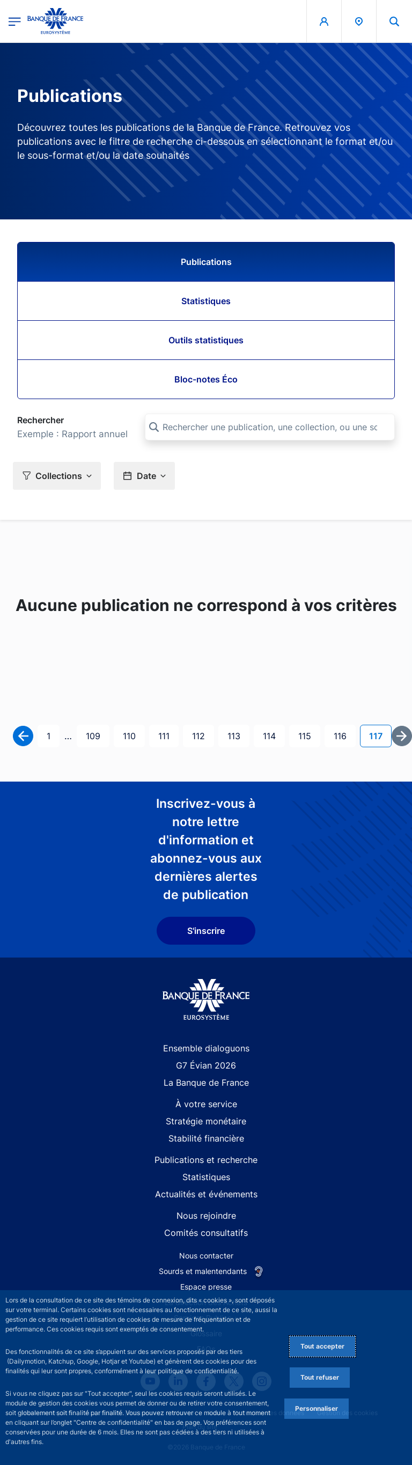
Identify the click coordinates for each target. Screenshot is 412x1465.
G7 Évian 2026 (206, 1065)
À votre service (206, 1104)
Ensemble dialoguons (206, 1048)
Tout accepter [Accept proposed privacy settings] (322, 1346)
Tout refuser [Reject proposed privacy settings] (319, 1377)
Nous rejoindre (206, 1215)
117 (380, 735)
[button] (57, 475)
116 (343, 735)
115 (308, 735)
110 (132, 735)
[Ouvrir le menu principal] (15, 21)
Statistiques (206, 301)
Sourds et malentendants (203, 1271)
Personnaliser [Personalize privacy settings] (316, 1408)
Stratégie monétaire (206, 1121)
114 (272, 735)
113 (237, 735)
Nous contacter (206, 1255)
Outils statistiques (206, 340)
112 (202, 735)
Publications (206, 261)
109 (95, 735)
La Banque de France (206, 1082)
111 (168, 735)
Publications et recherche (206, 1159)
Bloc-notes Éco (206, 379)
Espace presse (206, 1286)
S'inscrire (206, 930)
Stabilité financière (206, 1138)
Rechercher (40, 420)
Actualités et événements (206, 1194)
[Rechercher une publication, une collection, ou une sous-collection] (270, 427)
